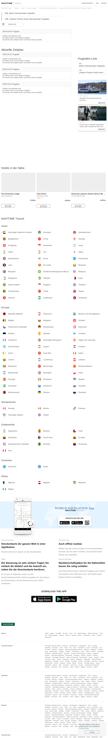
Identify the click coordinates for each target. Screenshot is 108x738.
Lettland (72, 659)
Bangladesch (82, 645)
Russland (62, 663)
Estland (83, 655)
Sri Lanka (47, 649)
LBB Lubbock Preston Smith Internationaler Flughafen (27, 19)
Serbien (80, 661)
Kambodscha (81, 647)
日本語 (47, 633)
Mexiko (74, 663)
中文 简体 (65, 633)
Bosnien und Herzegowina (78, 653)
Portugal (67, 661)
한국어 (71, 633)
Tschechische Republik (57, 655)
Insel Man (47, 659)
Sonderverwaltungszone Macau (74, 649)
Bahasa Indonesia (93, 633)
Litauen (59, 659)
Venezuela (54, 667)
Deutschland (68, 655)
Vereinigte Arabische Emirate (53, 645)
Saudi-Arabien (53, 651)
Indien (66, 647)
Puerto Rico (74, 665)
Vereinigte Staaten (89, 663)
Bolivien (55, 665)
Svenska (99, 635)
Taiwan (88, 651)
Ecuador (81, 665)
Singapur (61, 651)
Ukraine (56, 663)
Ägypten (83, 667)
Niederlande (48, 661)
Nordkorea (48, 653)
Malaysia (86, 649)
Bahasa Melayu (82, 633)
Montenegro (87, 659)
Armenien (65, 645)
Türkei (82, 651)
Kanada (69, 663)
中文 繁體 (58, 633)
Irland (101, 657)
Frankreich (48, 657)
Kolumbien (66, 665)
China (89, 645)
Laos (101, 647)
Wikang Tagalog (53, 635)
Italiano (80, 635)
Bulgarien (95, 653)
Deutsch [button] (103, 3)
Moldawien (79, 659)
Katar (46, 651)
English (52, 633)
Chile (60, 665)
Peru (60, 667)
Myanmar (54, 649)
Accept (92, 732)
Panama (80, 663)
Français (61, 635)
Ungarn (91, 657)
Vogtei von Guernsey (72, 657)
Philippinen (93, 649)
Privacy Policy (84, 728)
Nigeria (96, 667)
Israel (61, 647)
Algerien (77, 667)
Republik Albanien (57, 653)
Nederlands (48, 637)
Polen (62, 661)
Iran (70, 647)
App (97, 3)
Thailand (67, 651)
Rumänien (74, 661)
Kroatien (96, 657)
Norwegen (56, 661)
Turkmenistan (75, 651)
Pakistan (100, 649)
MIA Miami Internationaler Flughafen (20, 13)
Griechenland (83, 657)
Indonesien (55, 647)
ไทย (75, 633)
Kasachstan (95, 647)
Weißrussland (49, 663)
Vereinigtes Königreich (58, 657)
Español (73, 635)
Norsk (93, 635)
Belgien (89, 653)
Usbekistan (100, 651)
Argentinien (48, 665)
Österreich (67, 653)
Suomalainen (86, 635)
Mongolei (60, 649)
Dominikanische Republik (92, 665)
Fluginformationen (87, 3)
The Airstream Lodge (10, 194)
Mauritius (89, 667)
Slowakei (101, 661)
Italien (53, 659)
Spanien (89, 655)
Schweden (87, 661)
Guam (71, 667)
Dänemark (76, 655)
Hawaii (98, 663)
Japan (74, 647)
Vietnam (93, 651)
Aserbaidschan (73, 645)
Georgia (95, 645)
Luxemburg (65, 659)
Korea (88, 647)
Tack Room (41, 194)
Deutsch (67, 635)
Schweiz (47, 655)
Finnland (95, 655)
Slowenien (94, 661)
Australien (65, 667)
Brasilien (47, 667)
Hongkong (48, 647)
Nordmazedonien (96, 659)
